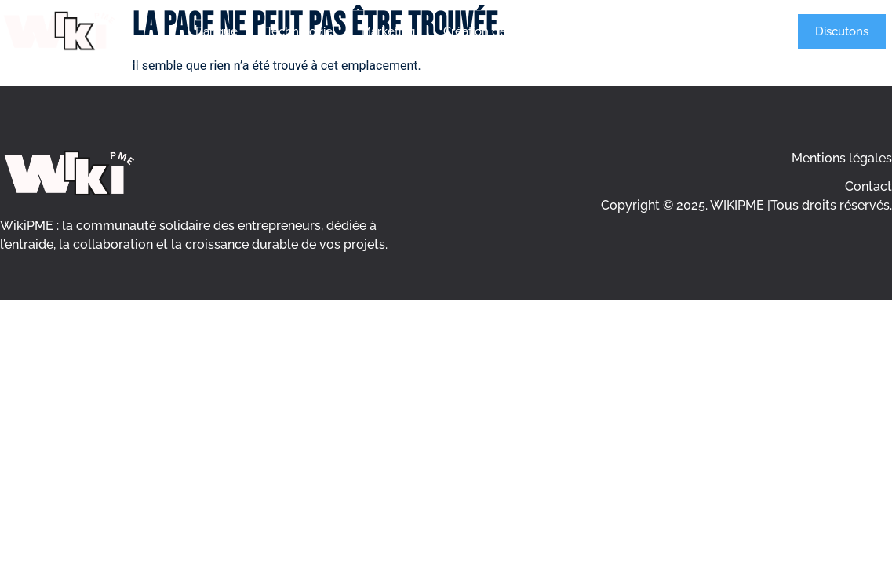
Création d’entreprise (499, 31)
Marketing (388, 31)
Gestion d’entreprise (636, 31)
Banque (216, 31)
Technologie (299, 31)
